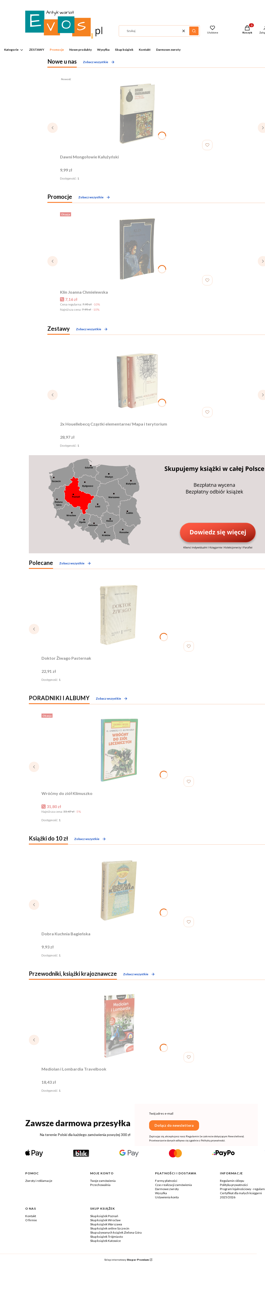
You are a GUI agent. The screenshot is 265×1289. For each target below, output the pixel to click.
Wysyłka (161, 1193)
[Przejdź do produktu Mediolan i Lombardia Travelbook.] (118, 1025)
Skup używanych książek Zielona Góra (116, 1232)
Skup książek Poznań (104, 1216)
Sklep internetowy (126, 1259)
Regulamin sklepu (232, 1181)
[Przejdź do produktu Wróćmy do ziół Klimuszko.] (118, 750)
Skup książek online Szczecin (109, 1228)
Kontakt (30, 1216)
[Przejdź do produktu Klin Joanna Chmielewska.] (137, 248)
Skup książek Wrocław (105, 1220)
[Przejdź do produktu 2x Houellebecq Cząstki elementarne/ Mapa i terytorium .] (137, 380)
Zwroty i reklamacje (38, 1181)
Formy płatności (166, 1181)
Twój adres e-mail (161, 1113)
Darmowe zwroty (167, 1189)
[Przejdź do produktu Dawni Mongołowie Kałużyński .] (137, 113)
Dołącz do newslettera (174, 1125)
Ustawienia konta (167, 1197)
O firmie (31, 1220)
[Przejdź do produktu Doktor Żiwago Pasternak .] (118, 615)
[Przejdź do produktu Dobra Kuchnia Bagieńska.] (118, 890)
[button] (194, 31)
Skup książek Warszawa (106, 1224)
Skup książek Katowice (105, 1241)
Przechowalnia (100, 1185)
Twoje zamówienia (103, 1181)
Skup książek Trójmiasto (106, 1237)
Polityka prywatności (234, 1185)
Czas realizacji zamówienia (173, 1185)
